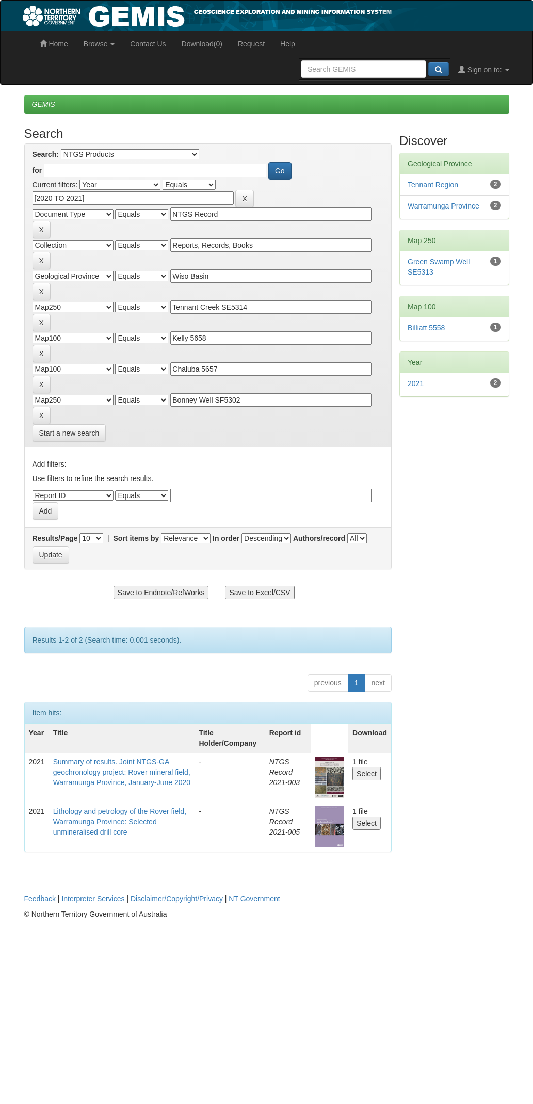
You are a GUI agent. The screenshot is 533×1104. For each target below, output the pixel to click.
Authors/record (319, 538)
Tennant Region (433, 185)
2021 (416, 383)
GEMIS (43, 104)
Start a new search (69, 433)
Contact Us (148, 44)
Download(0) (202, 44)
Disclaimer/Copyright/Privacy (177, 898)
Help (287, 44)
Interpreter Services (92, 898)
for (37, 170)
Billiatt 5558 (426, 328)
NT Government (254, 898)
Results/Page (55, 538)
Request (251, 44)
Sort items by (136, 538)
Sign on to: (483, 70)
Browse (99, 44)
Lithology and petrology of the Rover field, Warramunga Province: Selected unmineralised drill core (119, 821)
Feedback (40, 898)
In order (226, 538)
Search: (46, 154)
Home (54, 44)
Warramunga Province (443, 206)
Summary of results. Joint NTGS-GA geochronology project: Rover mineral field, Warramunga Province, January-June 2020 (121, 772)
